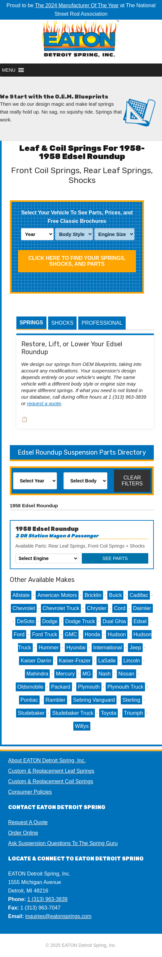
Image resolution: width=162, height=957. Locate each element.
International (107, 647)
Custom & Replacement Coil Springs (50, 781)
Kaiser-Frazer (75, 660)
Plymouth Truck (125, 687)
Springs (31, 322)
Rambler (55, 700)
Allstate (20, 595)
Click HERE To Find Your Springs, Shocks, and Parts (76, 261)
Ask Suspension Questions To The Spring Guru (63, 843)
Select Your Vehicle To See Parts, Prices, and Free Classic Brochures (77, 217)
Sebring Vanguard (94, 700)
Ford (19, 634)
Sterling (131, 700)
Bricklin (92, 595)
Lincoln (131, 660)
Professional (101, 323)
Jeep (135, 647)
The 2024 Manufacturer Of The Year (77, 5)
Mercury (65, 674)
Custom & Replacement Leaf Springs (51, 771)
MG (86, 674)
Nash (105, 674)
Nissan (126, 674)
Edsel (140, 621)
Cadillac (139, 595)
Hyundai (76, 647)
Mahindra (37, 674)
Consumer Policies (30, 792)
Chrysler (97, 608)
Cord (119, 608)
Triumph (133, 713)
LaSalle (107, 660)
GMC (71, 634)
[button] (8, 70)
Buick (115, 595)
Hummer (49, 647)
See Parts (115, 558)
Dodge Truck (80, 621)
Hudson (117, 634)
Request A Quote (28, 822)
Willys (82, 726)
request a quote (44, 403)
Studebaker (31, 713)
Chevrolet (23, 608)
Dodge (50, 621)
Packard (60, 687)
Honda (92, 634)
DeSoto (25, 621)
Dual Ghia (114, 621)
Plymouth (89, 687)
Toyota (108, 713)
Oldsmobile (30, 687)
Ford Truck (44, 634)
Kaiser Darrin (36, 660)
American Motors (57, 595)
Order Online (23, 833)
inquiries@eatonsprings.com (58, 916)
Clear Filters (132, 480)
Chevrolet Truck (61, 608)
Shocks (62, 323)
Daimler (142, 608)
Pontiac (29, 700)
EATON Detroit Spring (81, 41)
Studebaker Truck (72, 713)
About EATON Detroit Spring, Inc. (47, 760)
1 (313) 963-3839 (47, 899)
